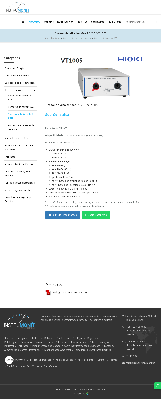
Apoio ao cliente (85, 359)
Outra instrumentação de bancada (82, 345)
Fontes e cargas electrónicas (20, 182)
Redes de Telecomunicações (73, 342)
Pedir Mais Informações (63, 214)
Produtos (34, 22)
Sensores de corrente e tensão (77, 38)
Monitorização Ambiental (18, 190)
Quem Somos (50, 366)
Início (46, 38)
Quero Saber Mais (96, 214)
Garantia (101, 359)
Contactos (97, 22)
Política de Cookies (64, 359)
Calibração (10, 156)
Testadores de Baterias (17, 75)
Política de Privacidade (40, 359)
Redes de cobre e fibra (16, 138)
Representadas (66, 22)
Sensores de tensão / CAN (106, 38)
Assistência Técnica (30, 366)
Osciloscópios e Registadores (20, 82)
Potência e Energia (14, 68)
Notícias (49, 22)
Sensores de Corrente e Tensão (37, 342)
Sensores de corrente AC (21, 106)
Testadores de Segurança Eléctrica (92, 349)
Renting (82, 22)
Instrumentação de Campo (19, 164)
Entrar (114, 22)
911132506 (132, 356)
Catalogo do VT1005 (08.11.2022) (66, 292)
